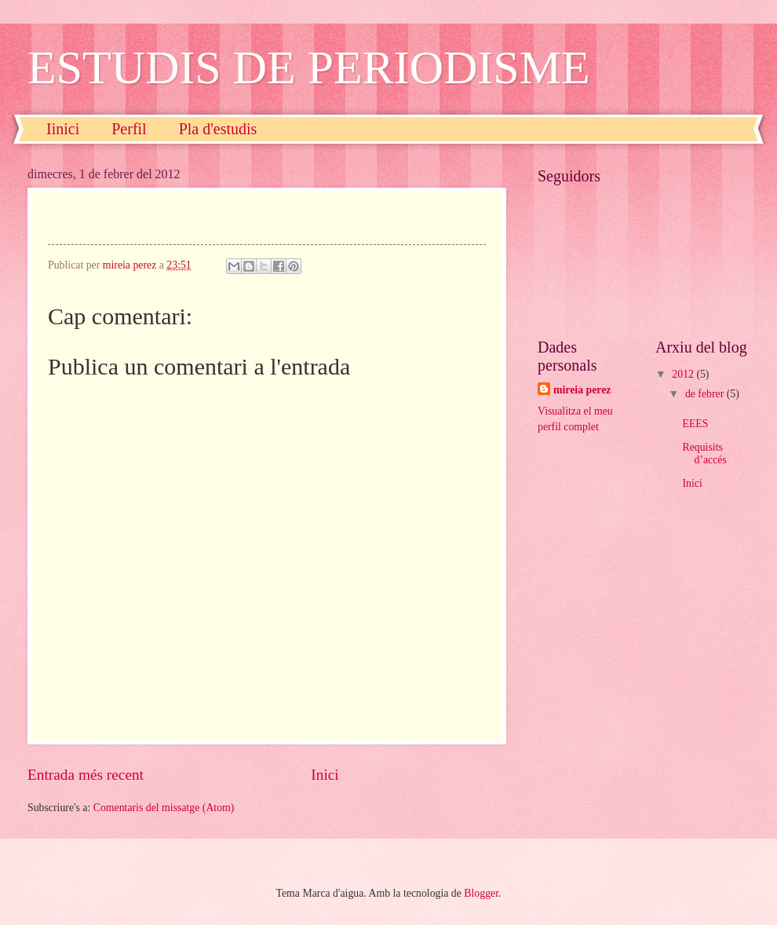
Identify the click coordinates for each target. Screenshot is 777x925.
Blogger (481, 893)
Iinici (62, 128)
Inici (324, 774)
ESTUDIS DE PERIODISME (308, 67)
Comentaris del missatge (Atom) (164, 807)
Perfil (128, 128)
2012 (684, 374)
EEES (695, 424)
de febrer (706, 394)
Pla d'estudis (218, 128)
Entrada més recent (85, 774)
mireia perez (582, 390)
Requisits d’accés (704, 453)
